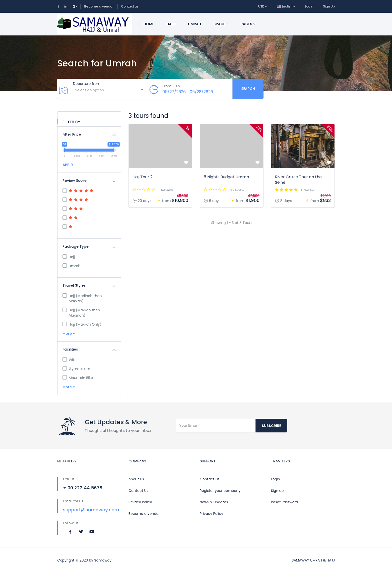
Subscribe (271, 425)
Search (248, 88)
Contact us (129, 6)
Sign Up (329, 6)
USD (262, 6)
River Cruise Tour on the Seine (298, 179)
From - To (171, 86)
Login (309, 6)
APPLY (67, 164)
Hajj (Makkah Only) (82, 324)
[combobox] (108, 92)
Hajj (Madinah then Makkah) (82, 298)
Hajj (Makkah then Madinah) (81, 313)
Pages (247, 23)
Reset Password (284, 502)
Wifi (68, 359)
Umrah (194, 23)
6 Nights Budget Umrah (226, 177)
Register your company (220, 490)
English (286, 6)
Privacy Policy (140, 502)
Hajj (171, 23)
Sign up (277, 490)
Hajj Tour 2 (142, 177)
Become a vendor (99, 6)
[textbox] (108, 90)
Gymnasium (76, 368)
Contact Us (138, 490)
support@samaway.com (91, 510)
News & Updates (214, 502)
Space (221, 23)
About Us (136, 479)
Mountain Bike (77, 377)
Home (149, 23)
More (68, 333)
